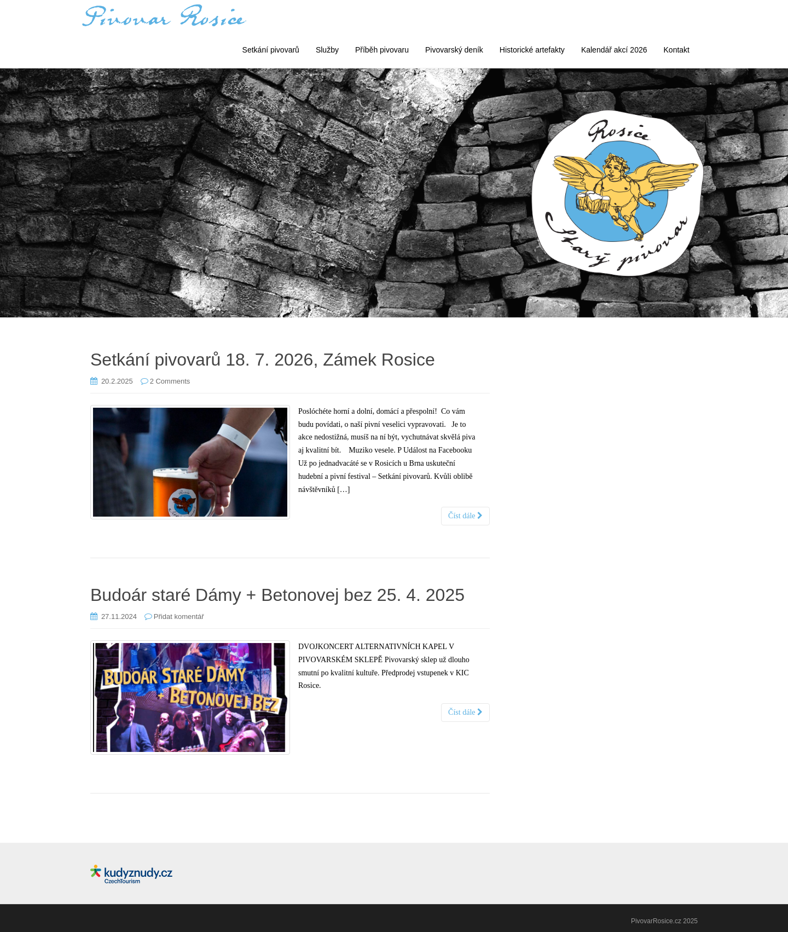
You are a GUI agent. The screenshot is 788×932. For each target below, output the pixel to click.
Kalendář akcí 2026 (614, 49)
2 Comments (170, 381)
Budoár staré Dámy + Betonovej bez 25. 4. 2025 (277, 595)
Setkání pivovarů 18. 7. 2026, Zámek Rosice (262, 359)
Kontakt (677, 49)
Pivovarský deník (454, 49)
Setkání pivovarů (270, 49)
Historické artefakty (532, 49)
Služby (327, 49)
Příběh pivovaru (382, 49)
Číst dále (465, 516)
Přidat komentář (179, 616)
